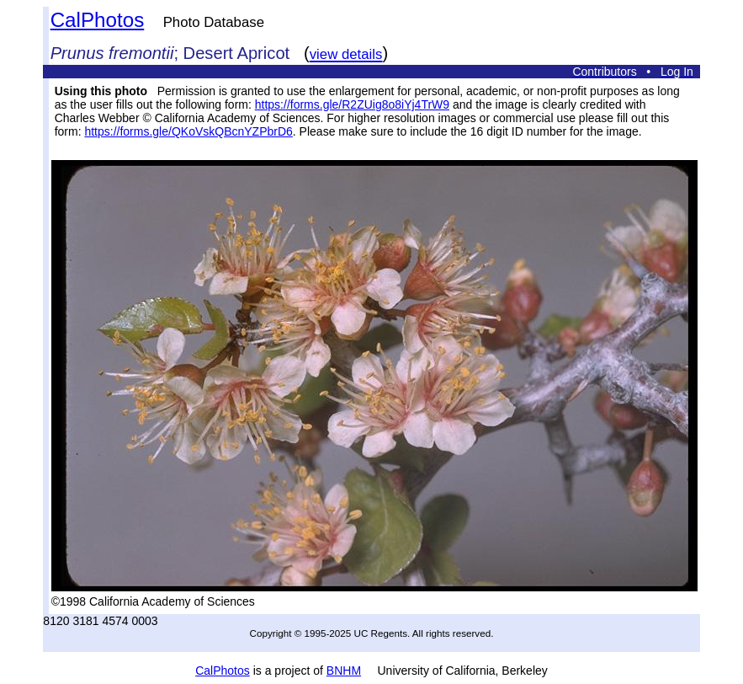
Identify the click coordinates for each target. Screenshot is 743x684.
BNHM (343, 670)
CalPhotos (97, 19)
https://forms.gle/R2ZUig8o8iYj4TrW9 (352, 104)
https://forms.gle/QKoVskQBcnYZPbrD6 (188, 131)
